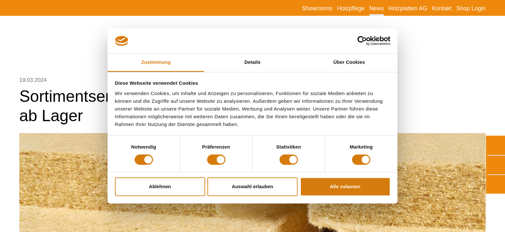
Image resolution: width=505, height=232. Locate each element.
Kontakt (442, 8)
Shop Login (471, 8)
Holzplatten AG (407, 8)
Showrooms (317, 8)
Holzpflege (351, 8)
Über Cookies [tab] (349, 62)
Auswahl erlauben (252, 186)
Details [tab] (252, 62)
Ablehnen (160, 186)
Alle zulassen (345, 186)
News (376, 8)
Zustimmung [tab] (156, 62)
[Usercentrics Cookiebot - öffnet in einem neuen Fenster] (362, 41)
